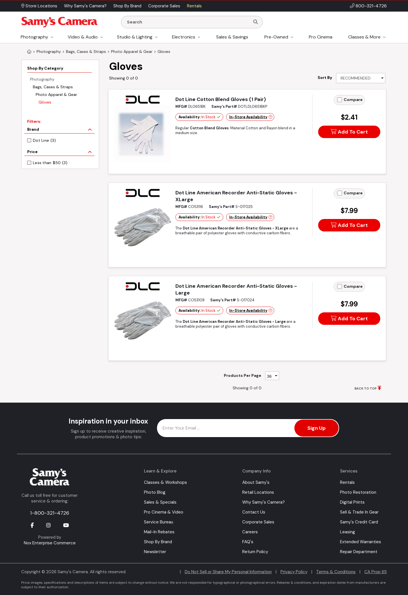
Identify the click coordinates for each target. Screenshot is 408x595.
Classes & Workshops (165, 482)
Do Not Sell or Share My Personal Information (228, 572)
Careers (250, 532)
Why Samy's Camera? (263, 502)
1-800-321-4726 (49, 513)
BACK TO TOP (365, 388)
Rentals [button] (194, 6)
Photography (34, 37)
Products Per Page (242, 375)
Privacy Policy (293, 572)
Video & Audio (83, 37)
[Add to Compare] (339, 99)
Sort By (325, 77)
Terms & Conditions (336, 572)
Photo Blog (154, 492)
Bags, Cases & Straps (53, 86)
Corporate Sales (258, 522)
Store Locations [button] (39, 6)
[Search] (256, 22)
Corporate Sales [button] (164, 6)
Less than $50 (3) (50, 162)
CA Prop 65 (375, 572)
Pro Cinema (320, 37)
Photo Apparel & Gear (56, 94)
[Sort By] (360, 78)
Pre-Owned (276, 37)
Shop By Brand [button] (127, 6)
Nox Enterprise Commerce (50, 543)
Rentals (347, 482)
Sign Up (316, 428)
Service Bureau (158, 522)
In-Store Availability (248, 117)
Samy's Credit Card (359, 522)
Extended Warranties (360, 542)
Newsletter (155, 552)
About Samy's (255, 482)
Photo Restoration (358, 492)
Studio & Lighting (134, 37)
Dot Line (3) (44, 140)
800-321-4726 (371, 6)
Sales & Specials (160, 502)
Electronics (183, 37)
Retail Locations (258, 492)
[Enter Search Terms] (188, 22)
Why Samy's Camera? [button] (85, 6)
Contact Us (253, 512)
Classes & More (364, 37)
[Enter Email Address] (248, 428)
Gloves (45, 102)
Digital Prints (352, 502)
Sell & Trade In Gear (359, 512)
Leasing (347, 532)
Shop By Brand (158, 542)
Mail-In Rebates (159, 532)
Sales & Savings (232, 37)
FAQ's (247, 542)
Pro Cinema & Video (163, 512)
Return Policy (255, 552)
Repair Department (358, 552)
